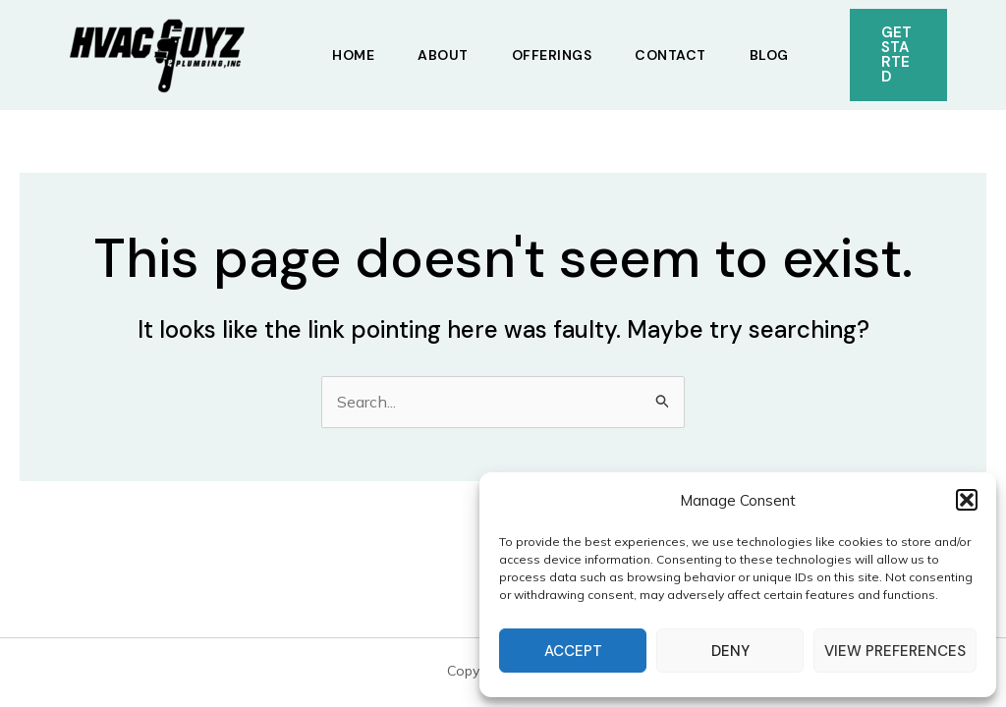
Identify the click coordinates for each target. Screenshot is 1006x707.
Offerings (552, 55)
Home (353, 55)
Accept (573, 651)
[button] (967, 500)
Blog (769, 55)
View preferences (895, 651)
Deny (730, 651)
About (443, 55)
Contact (670, 55)
